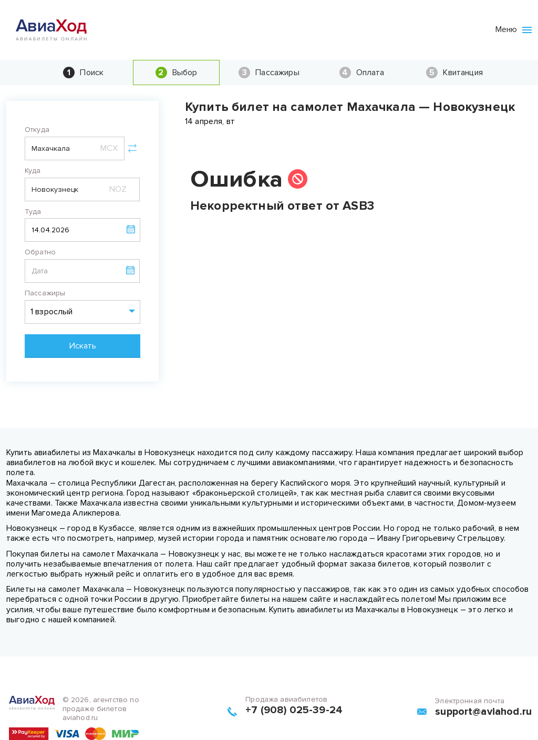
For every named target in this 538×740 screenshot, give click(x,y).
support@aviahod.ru (483, 711)
